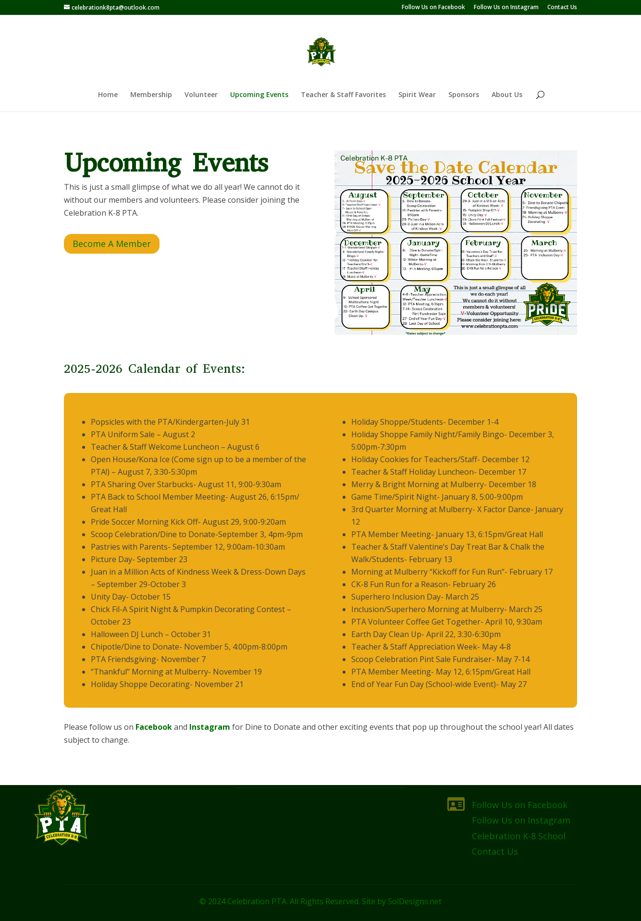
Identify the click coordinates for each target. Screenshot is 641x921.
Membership (151, 95)
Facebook (154, 727)
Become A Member (112, 243)
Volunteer (201, 95)
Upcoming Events (259, 95)
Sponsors (463, 95)
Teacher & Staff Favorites (343, 95)
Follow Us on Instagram (506, 7)
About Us (507, 95)
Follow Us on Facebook (433, 7)
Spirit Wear (417, 95)
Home (108, 95)
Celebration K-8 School (519, 836)
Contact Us (562, 7)
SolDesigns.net (415, 901)
